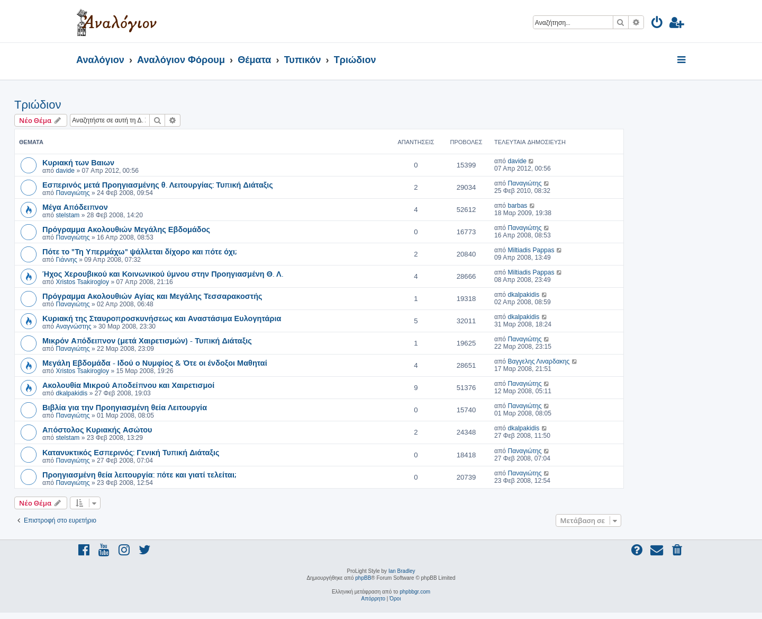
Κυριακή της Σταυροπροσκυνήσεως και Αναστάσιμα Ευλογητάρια (161, 318)
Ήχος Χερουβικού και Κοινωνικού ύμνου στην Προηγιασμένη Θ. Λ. (162, 273)
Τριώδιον (37, 104)
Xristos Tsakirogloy (82, 282)
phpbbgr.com (415, 592)
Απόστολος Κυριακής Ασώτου (97, 429)
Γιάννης (66, 259)
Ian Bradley (401, 571)
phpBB (363, 578)
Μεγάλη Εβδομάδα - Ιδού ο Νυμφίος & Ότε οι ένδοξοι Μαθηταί (154, 362)
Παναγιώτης (72, 193)
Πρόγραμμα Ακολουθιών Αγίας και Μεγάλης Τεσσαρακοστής (152, 295)
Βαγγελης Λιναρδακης (538, 361)
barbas (517, 205)
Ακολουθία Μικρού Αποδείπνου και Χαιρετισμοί (128, 385)
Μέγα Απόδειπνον (75, 206)
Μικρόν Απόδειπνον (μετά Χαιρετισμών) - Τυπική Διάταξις (147, 340)
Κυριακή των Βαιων (78, 162)
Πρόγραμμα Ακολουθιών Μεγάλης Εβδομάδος (126, 229)
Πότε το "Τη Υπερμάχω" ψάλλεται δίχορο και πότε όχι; (139, 251)
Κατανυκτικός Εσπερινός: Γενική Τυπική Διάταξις (131, 452)
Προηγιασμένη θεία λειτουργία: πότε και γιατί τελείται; (139, 474)
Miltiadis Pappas (530, 250)
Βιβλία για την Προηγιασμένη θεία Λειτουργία (124, 407)
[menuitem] (657, 24)
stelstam (67, 215)
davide (65, 170)
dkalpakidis (523, 294)
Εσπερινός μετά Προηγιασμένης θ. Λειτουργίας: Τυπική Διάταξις (157, 184)
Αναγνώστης (73, 326)
